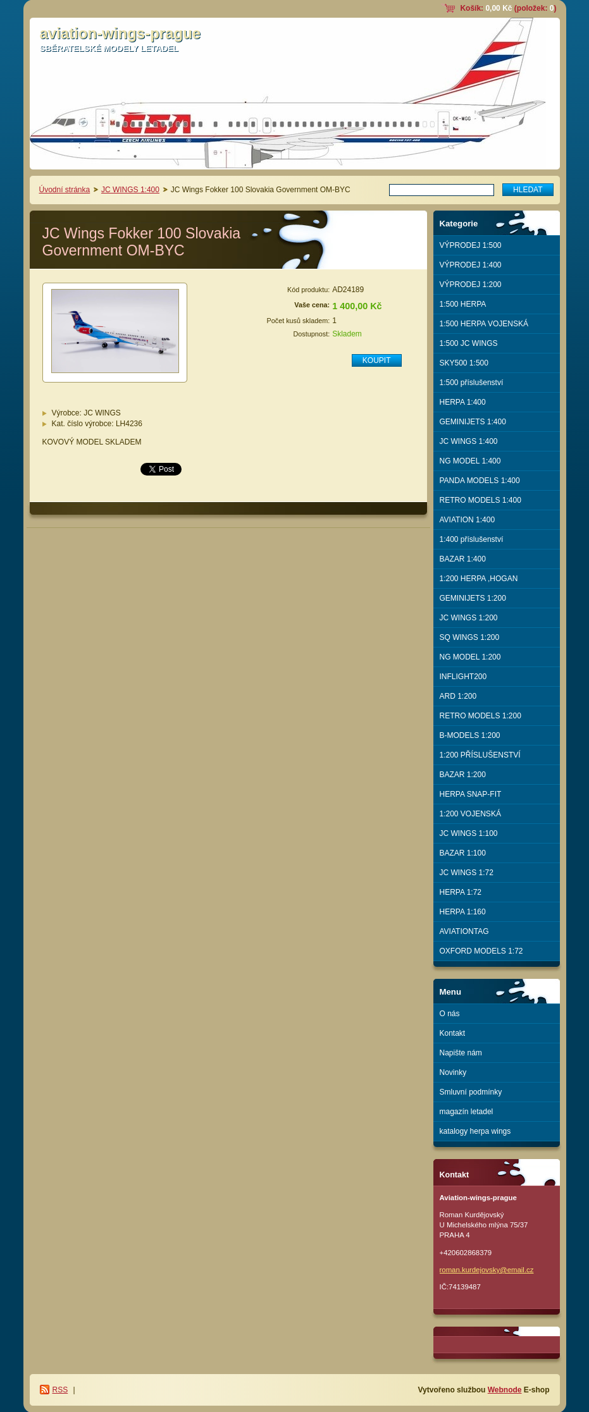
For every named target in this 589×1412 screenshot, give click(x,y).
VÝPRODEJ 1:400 (471, 265)
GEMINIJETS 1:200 (473, 598)
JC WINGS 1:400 (130, 189)
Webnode (505, 1389)
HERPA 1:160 (463, 911)
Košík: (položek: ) (508, 8)
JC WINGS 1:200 (469, 617)
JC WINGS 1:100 (469, 833)
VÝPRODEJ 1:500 (471, 245)
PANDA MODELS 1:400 (480, 480)
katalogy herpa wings (475, 1131)
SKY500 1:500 (464, 363)
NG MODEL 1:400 (470, 461)
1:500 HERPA (463, 304)
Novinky (453, 1072)
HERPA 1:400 (463, 402)
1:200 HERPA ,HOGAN (479, 578)
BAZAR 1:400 (463, 559)
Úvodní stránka (64, 189)
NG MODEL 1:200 (470, 657)
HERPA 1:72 (460, 892)
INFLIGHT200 (463, 676)
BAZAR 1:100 (463, 853)
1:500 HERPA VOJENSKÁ (484, 323)
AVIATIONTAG (464, 931)
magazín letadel (466, 1111)
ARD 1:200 (458, 696)
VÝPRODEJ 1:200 (471, 284)
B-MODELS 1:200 (470, 735)
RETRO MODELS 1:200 (480, 715)
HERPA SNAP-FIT (471, 794)
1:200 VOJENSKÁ (470, 813)
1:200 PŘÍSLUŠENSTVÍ (480, 755)
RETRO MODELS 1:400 (480, 500)
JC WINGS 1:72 (466, 872)
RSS (60, 1389)
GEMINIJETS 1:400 (473, 421)
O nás (450, 1013)
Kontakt (453, 1033)
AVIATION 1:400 (467, 519)
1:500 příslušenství (472, 382)
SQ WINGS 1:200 (470, 637)
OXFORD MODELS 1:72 (481, 951)
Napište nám (461, 1052)
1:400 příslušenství (472, 539)
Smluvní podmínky (471, 1092)
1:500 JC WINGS (469, 343)
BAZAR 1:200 (463, 774)
